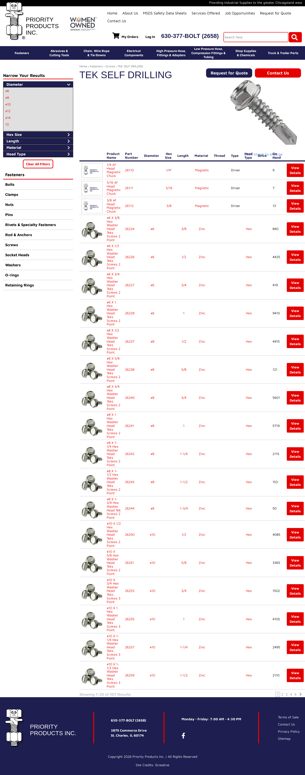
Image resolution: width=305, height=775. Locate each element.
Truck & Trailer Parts (283, 53)
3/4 (183, 285)
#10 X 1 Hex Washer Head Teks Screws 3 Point (113, 619)
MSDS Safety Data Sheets (165, 13)
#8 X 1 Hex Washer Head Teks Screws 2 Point (113, 426)
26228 (129, 313)
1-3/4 (184, 508)
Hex (249, 229)
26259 (129, 675)
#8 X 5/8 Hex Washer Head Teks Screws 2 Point (113, 369)
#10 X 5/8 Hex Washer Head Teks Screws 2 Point (113, 563)
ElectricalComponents (134, 53)
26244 (129, 508)
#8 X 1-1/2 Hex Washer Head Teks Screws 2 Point (113, 482)
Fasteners (22, 53)
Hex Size (169, 155)
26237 (129, 341)
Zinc (202, 229)
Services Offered (206, 13)
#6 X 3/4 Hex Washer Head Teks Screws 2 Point (113, 285)
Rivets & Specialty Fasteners (30, 224)
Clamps (11, 194)
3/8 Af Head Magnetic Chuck (114, 205)
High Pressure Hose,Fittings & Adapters (171, 53)
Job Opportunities (240, 13)
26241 (129, 426)
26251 (129, 562)
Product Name (113, 155)
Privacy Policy (289, 733)
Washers (13, 265)
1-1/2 (184, 482)
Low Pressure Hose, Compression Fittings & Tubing (208, 53)
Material (202, 155)
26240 (130, 397)
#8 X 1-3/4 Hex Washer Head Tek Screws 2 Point (114, 508)
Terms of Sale (288, 719)
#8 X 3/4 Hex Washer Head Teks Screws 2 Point (113, 398)
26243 (129, 482)
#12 (7, 111)
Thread (220, 155)
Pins (9, 214)
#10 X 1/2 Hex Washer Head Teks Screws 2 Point (114, 534)
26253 (129, 591)
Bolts (9, 184)
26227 (129, 285)
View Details (295, 170)
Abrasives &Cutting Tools (59, 53)
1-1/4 (184, 454)
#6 (7, 91)
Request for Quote (275, 13)
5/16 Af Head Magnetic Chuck (114, 188)
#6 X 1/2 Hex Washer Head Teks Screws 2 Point (113, 257)
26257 (129, 647)
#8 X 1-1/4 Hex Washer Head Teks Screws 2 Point (113, 454)
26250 (130, 534)
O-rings (12, 275)
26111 (129, 188)
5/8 (183, 369)
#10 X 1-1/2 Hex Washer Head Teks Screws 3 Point (113, 675)
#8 (7, 97)
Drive (263, 155)
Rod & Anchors (18, 235)
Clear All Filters (38, 164)
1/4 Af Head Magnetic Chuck (114, 170)
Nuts (9, 204)
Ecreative (162, 767)
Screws (11, 245)
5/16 (169, 188)
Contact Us (116, 21)
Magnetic (202, 170)
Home (112, 13)
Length (183, 155)
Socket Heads (17, 255)
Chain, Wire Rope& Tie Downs (96, 53)
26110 (129, 170)
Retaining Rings (19, 285)
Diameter (152, 155)
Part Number (132, 155)
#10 (8, 104)
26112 (129, 206)
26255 (129, 619)
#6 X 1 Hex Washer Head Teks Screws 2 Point (113, 313)
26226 (129, 257)
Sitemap (284, 740)
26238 (129, 369)
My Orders (125, 36)
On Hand (278, 155)
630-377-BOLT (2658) (190, 36)
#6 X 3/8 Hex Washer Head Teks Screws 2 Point (113, 229)
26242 (129, 454)
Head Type (249, 155)
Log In (150, 37)
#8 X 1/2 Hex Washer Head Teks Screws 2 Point (113, 341)
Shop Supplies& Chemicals (245, 53)
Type (235, 155)
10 (7, 124)
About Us (130, 13)
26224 (129, 229)
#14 (7, 118)
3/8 (168, 206)
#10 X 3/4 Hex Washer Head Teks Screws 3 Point (113, 591)
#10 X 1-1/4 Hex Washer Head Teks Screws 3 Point (113, 647)
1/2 (184, 257)
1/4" (169, 170)
